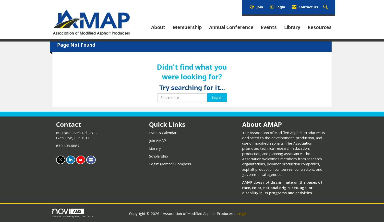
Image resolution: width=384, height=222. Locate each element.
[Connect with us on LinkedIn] (70, 160)
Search (217, 97)
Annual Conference (231, 27)
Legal (241, 213)
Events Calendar (163, 132)
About (158, 27)
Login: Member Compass (170, 163)
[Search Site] (326, 7)
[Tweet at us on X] (60, 160)
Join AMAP (157, 140)
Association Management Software (72, 213)
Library (292, 27)
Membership (187, 27)
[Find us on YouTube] (80, 160)
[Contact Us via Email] (91, 160)
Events (269, 27)
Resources (320, 27)
